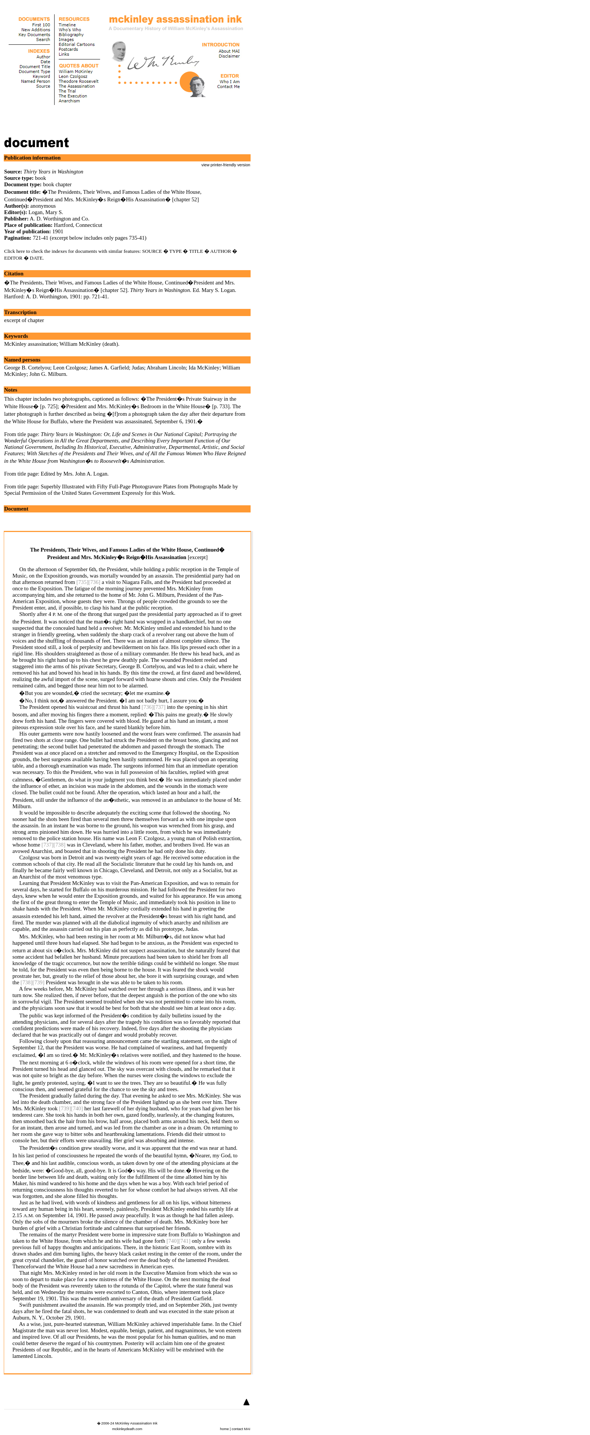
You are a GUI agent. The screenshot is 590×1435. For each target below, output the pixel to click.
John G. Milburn (47, 374)
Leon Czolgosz (69, 368)
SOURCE (152, 251)
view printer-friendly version (225, 165)
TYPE (175, 251)
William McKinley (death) (88, 344)
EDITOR (13, 258)
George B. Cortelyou (27, 368)
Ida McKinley (204, 368)
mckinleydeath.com (127, 1429)
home (224, 1429)
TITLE (196, 251)
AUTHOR (220, 251)
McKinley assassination (30, 344)
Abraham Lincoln (166, 368)
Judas (138, 368)
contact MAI (241, 1429)
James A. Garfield (109, 368)
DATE (36, 258)
